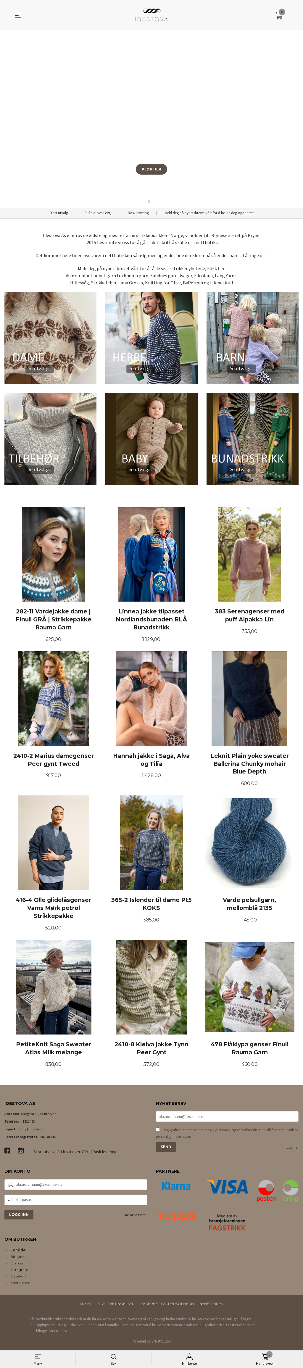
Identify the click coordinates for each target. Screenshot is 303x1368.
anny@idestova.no (32, 1130)
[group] (151, 119)
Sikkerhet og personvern (167, 1305)
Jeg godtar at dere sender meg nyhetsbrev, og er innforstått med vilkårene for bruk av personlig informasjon (227, 1134)
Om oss (16, 1264)
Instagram (19, 1271)
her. (221, 268)
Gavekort (18, 1277)
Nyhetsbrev (211, 1305)
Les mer (293, 1148)
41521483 (28, 1122)
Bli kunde (18, 1258)
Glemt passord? (135, 1216)
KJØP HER (151, 169)
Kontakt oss (20, 1284)
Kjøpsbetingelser (116, 1305)
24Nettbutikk (161, 1342)
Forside (18, 1251)
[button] (296, 118)
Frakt (86, 1305)
